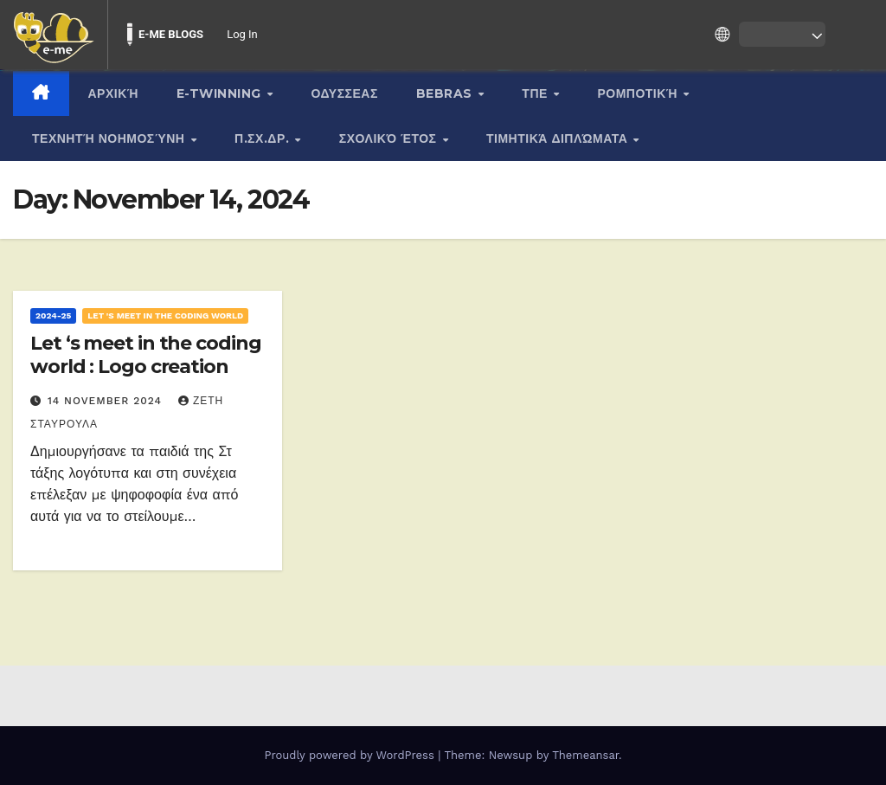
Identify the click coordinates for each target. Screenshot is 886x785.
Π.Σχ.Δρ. (263, 138)
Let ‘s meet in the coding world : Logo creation (145, 354)
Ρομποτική (639, 93)
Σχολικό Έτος (389, 138)
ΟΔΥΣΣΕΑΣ (344, 93)
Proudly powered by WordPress (351, 755)
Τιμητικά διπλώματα (559, 138)
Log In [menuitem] (242, 34)
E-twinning (221, 93)
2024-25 (53, 315)
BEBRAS (446, 93)
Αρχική (113, 93)
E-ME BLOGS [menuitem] (170, 34)
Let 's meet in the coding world (165, 315)
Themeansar (585, 755)
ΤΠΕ (536, 93)
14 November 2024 (107, 401)
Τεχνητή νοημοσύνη (110, 138)
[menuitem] (53, 34)
